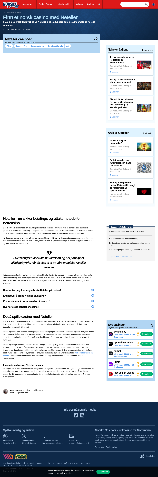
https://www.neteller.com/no (120, 256)
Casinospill (63, 4)
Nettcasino (27, 4)
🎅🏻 (99, 4)
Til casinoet (146, 334)
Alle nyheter (148, 50)
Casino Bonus (45, 4)
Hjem (4, 12)
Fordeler (26, 29)
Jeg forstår (103, 472)
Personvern (99, 447)
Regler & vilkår (111, 447)
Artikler (90, 4)
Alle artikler (149, 133)
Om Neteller (16, 29)
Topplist (6, 29)
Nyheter (79, 4)
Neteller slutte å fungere (50, 22)
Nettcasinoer (11, 12)
